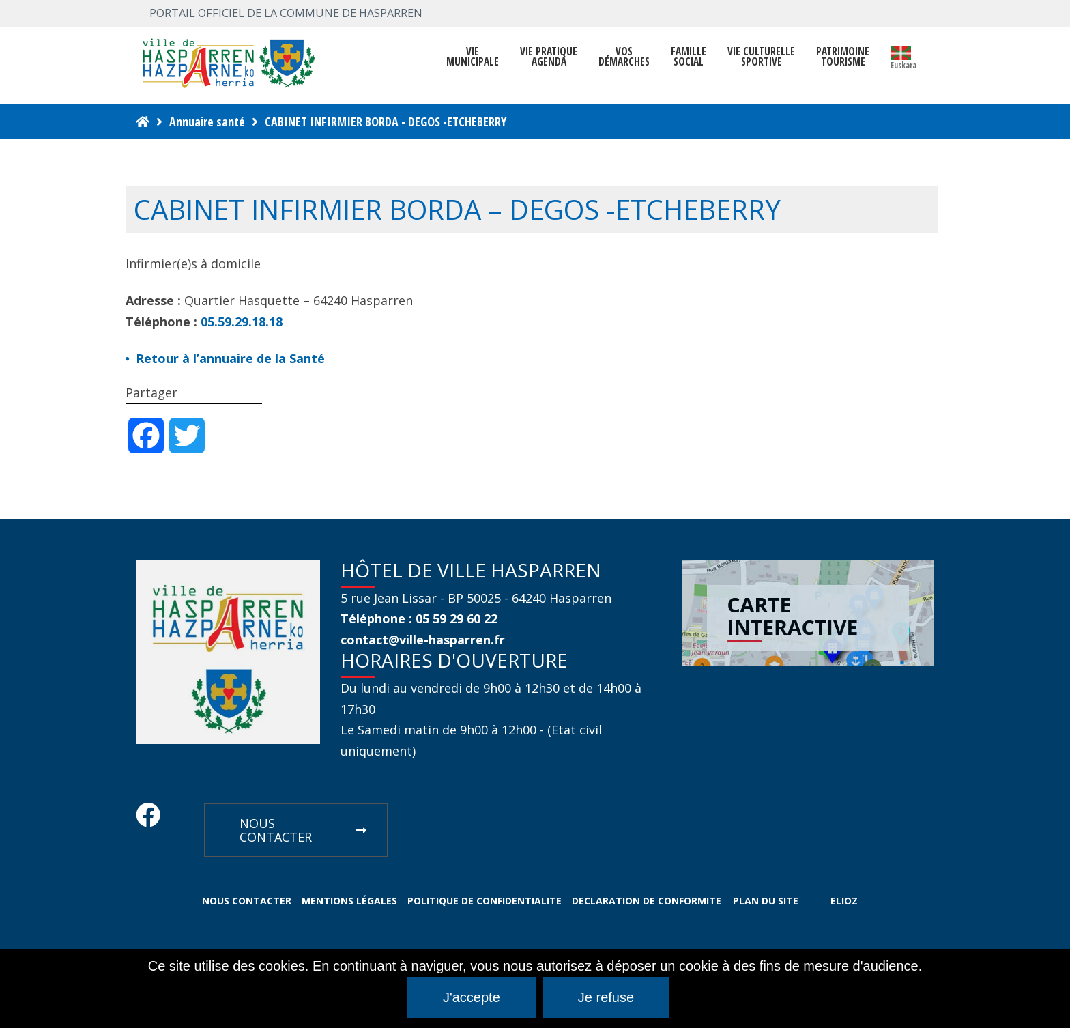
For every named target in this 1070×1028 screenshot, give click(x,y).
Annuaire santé (207, 121)
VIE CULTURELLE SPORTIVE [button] (761, 56)
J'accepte (471, 997)
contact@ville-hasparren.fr (423, 639)
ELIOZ (844, 900)
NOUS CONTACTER (303, 830)
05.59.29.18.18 (242, 321)
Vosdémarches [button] (624, 56)
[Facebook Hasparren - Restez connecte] (148, 819)
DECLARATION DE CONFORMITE (646, 900)
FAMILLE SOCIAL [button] (688, 56)
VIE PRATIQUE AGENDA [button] (548, 56)
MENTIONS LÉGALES (349, 900)
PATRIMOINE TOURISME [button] (842, 56)
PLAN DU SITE (765, 900)
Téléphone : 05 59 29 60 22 (419, 618)
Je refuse (606, 997)
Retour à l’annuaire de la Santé (230, 358)
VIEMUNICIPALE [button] (472, 56)
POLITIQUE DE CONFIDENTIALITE (484, 900)
